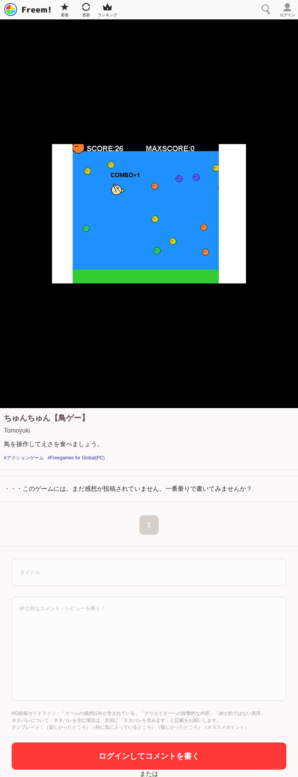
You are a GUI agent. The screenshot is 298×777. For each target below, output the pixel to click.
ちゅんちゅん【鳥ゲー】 (46, 418)
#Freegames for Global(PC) (76, 458)
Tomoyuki (17, 430)
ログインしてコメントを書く (149, 756)
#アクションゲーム (24, 458)
